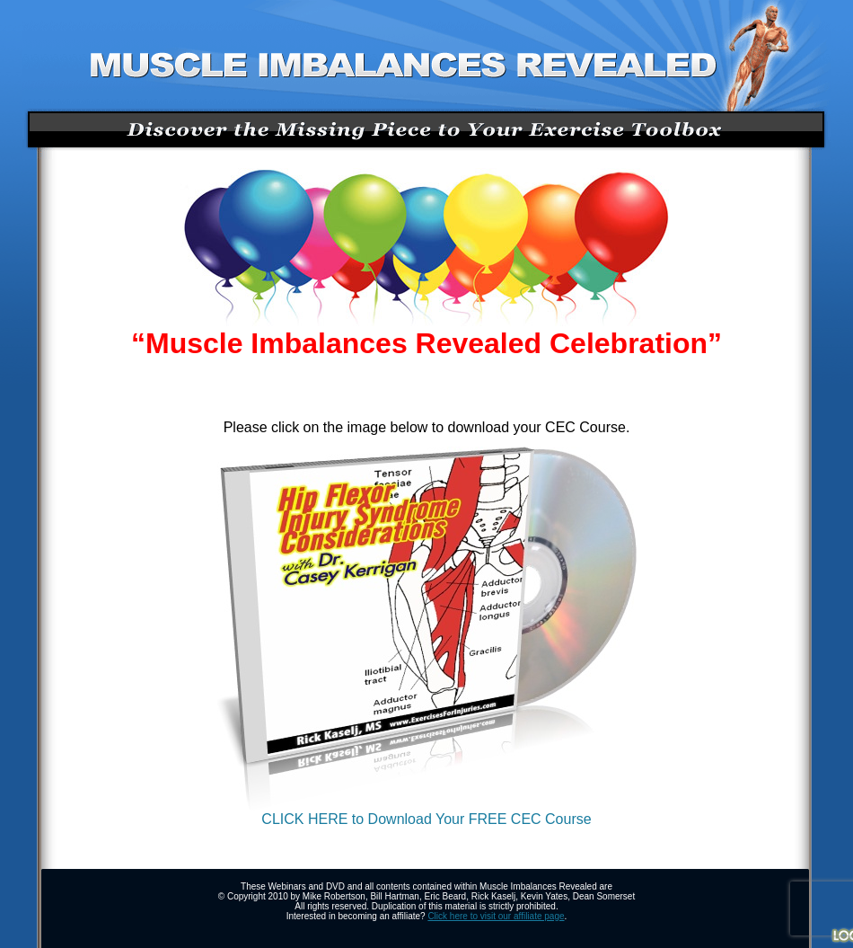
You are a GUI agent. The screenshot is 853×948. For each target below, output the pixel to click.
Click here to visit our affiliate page (495, 916)
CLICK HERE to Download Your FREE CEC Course (427, 813)
